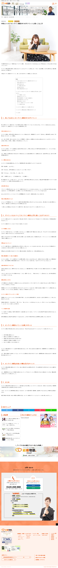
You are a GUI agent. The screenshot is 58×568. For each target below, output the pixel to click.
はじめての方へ (28, 533)
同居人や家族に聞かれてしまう (22, 88)
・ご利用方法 (27, 536)
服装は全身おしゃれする (21, 101)
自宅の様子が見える (20, 87)
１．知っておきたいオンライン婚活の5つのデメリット (26, 80)
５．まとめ (18, 112)
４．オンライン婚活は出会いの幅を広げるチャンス (26, 109)
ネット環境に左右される (21, 85)
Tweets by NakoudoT (25, 417)
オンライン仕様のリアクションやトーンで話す (25, 102)
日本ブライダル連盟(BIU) (8, 559)
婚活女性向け (10, 21)
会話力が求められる (20, 84)
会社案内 (52, 536)
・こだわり (19, 535)
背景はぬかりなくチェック (21, 96)
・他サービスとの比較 (36, 535)
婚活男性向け (17, 21)
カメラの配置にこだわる (21, 94)
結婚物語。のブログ (40, 559)
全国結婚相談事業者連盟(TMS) (8, 557)
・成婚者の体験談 (44, 535)
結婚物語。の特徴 (20, 533)
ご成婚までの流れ (44, 533)
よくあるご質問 (53, 533)
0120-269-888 (13, 487)
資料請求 (33, 485)
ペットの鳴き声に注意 (21, 104)
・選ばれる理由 (28, 535)
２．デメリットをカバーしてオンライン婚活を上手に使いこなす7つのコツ (28, 92)
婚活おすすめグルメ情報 (40, 557)
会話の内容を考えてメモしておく (23, 99)
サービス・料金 (36, 533)
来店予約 (52, 539)
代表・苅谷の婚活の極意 (40, 555)
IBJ (23, 557)
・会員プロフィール (20, 536)
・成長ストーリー (20, 539)
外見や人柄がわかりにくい (21, 82)
